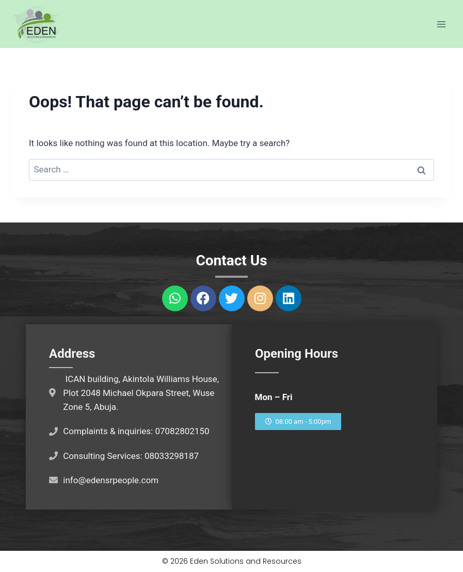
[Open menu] (441, 24)
